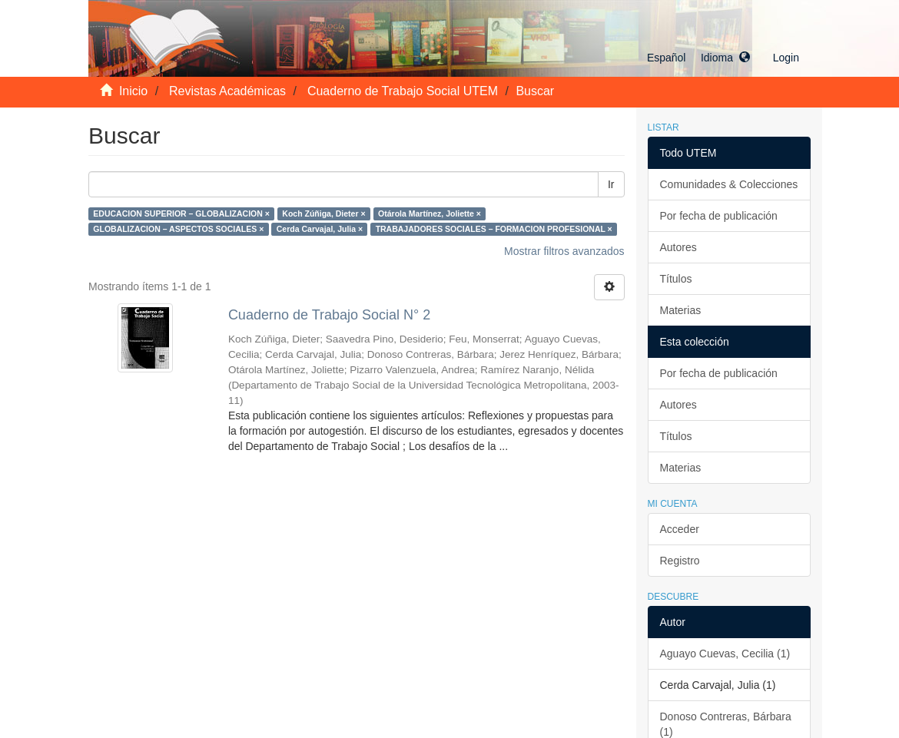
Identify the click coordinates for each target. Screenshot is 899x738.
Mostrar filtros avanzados (564, 251)
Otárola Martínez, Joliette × (429, 213)
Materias (681, 310)
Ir (611, 184)
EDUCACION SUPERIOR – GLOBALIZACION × (181, 213)
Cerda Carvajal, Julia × (320, 228)
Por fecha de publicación (719, 216)
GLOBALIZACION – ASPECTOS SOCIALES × (178, 228)
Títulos (676, 279)
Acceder (679, 529)
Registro (680, 560)
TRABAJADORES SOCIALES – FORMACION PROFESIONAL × (494, 228)
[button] (698, 57)
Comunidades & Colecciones (729, 184)
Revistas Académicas (227, 91)
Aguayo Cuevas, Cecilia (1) (725, 653)
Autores (678, 247)
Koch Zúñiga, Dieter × (323, 213)
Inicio (133, 91)
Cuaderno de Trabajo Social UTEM (402, 91)
